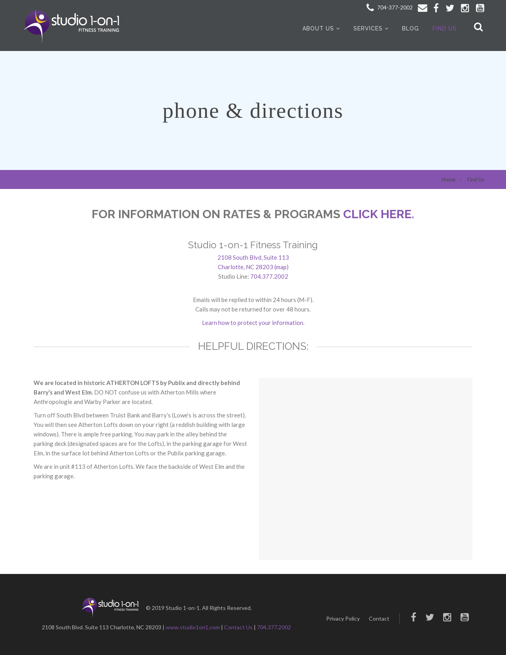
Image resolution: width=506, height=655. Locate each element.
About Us (318, 28)
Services (368, 28)
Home (448, 179)
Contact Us (238, 627)
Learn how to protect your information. (253, 322)
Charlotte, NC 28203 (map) (253, 266)
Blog (410, 28)
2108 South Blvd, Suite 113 (253, 257)
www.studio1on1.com (193, 627)
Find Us (444, 28)
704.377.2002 (269, 276)
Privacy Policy (343, 618)
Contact (379, 618)
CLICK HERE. (378, 214)
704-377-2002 (389, 7)
